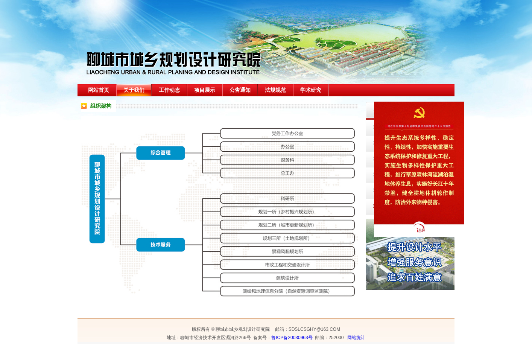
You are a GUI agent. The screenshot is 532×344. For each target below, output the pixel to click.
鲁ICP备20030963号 (291, 337)
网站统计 (356, 337)
